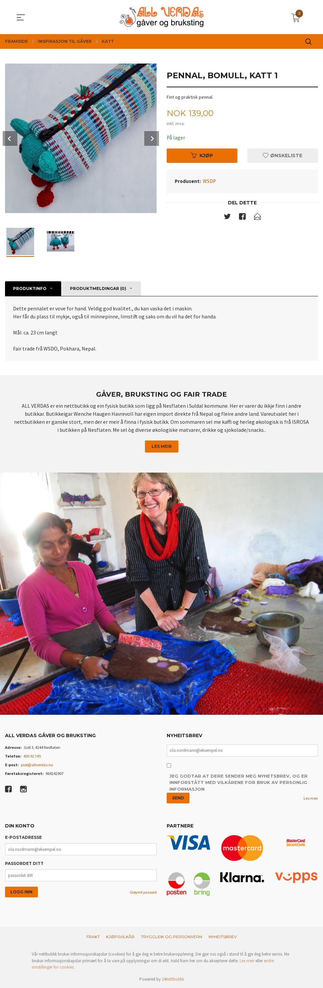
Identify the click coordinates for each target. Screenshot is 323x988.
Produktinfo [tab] (30, 288)
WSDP (209, 181)
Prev (10, 138)
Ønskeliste (282, 156)
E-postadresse (23, 837)
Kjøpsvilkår (120, 937)
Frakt (93, 937)
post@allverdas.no (37, 764)
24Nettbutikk (173, 979)
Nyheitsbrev (223, 937)
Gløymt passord (143, 892)
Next (151, 138)
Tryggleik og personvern (171, 937)
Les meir (162, 446)
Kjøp (202, 156)
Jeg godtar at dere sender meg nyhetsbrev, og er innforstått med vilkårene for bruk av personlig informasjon (238, 783)
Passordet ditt (24, 863)
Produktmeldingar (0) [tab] (98, 288)
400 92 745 (32, 756)
